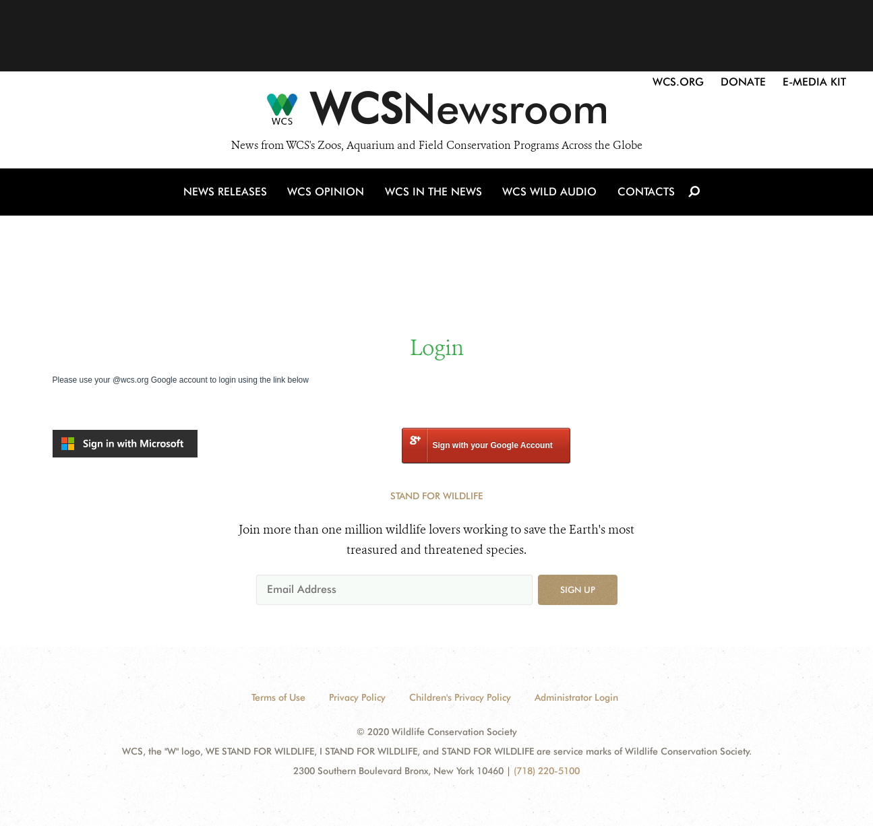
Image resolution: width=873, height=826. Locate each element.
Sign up (577, 589)
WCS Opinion (328, 194)
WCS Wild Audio (550, 194)
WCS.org (678, 81)
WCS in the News (434, 194)
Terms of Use (278, 697)
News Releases (228, 194)
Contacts (645, 194)
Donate (743, 81)
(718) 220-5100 (547, 770)
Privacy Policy (357, 697)
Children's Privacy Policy (460, 697)
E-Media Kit (814, 81)
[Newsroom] (436, 113)
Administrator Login (576, 697)
